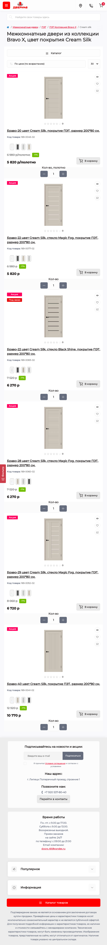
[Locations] (80, 5)
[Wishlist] (97, 83)
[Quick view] (97, 77)
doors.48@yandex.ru (53, 848)
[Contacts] (91, 5)
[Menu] (6, 5)
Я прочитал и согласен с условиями (53, 765)
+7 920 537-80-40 (55, 792)
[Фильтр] (3, 473)
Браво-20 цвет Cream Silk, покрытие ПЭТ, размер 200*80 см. (53, 131)
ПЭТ (43, 27)
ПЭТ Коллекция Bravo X (62, 27)
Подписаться (73, 755)
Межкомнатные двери (25, 27)
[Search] (11, 17)
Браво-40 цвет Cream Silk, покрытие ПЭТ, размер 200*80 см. (53, 684)
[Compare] (97, 90)
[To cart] (88, 161)
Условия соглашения (55, 763)
